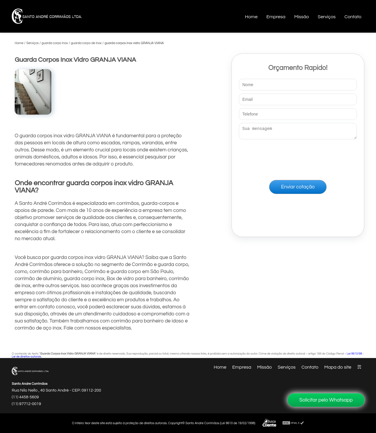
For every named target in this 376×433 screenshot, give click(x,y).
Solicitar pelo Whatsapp (326, 400)
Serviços (327, 16)
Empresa (276, 16)
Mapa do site (337, 367)
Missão (301, 16)
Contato (352, 16)
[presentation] (298, 158)
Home (251, 16)
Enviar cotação (298, 188)
